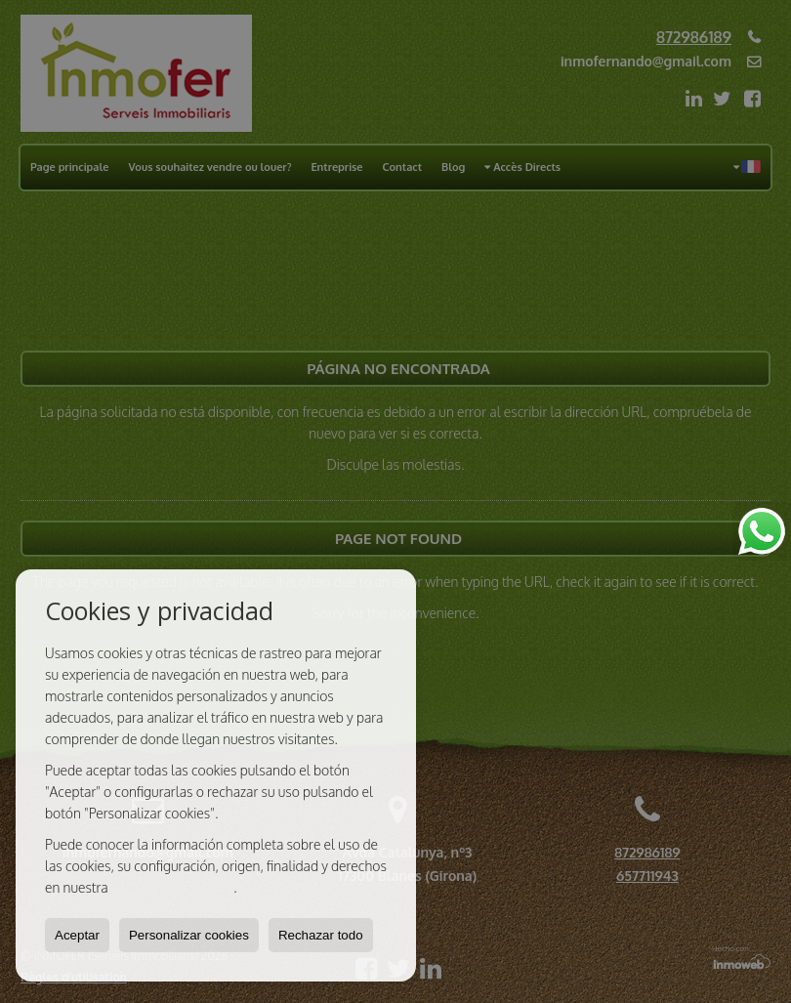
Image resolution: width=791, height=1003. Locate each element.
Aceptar (77, 935)
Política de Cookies (172, 887)
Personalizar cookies (189, 935)
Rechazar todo (320, 935)
